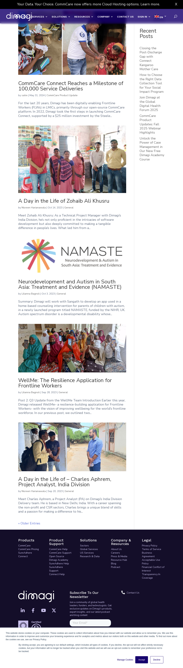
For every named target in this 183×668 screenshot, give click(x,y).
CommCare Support (60, 552)
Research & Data (90, 556)
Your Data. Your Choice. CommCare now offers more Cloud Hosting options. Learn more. (88, 4)
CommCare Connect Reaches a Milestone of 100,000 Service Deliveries (70, 86)
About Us (116, 549)
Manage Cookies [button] (125, 660)
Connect (23, 556)
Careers (115, 552)
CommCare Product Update (62, 95)
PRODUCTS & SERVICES (29, 16)
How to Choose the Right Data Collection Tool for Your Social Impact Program (152, 83)
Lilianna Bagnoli (31, 293)
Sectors (84, 545)
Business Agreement (148, 554)
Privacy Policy (149, 545)
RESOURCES (82, 16)
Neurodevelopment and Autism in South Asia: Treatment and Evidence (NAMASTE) (70, 284)
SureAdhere (25, 552)
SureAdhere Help (59, 563)
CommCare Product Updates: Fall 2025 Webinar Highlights (150, 124)
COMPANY (103, 16)
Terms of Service (151, 549)
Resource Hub (119, 560)
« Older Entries (29, 523)
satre (25, 95)
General (68, 207)
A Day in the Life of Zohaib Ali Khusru (63, 201)
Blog (113, 563)
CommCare (24, 545)
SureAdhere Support (56, 568)
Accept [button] (141, 660)
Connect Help (57, 574)
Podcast (115, 567)
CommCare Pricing (28, 549)
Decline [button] (156, 660)
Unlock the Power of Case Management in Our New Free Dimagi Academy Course (152, 148)
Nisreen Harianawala (34, 207)
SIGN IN (142, 16)
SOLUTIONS (59, 16)
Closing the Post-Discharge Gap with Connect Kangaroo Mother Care (151, 58)
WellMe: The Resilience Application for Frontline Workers (65, 383)
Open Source (56, 556)
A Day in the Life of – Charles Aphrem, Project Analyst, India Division (64, 482)
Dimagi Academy (58, 560)
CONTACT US (125, 16)
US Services (87, 552)
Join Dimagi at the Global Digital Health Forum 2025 (150, 103)
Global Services (89, 549)
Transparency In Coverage (151, 576)
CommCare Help (58, 549)
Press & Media (119, 556)
